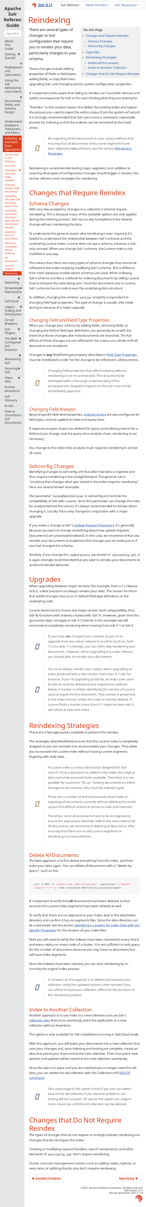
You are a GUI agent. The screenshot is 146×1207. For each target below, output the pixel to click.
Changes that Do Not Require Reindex (112, 74)
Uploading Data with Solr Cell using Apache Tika (12, 201)
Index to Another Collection (107, 68)
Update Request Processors (94, 525)
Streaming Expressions (13, 290)
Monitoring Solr (13, 359)
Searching (12, 281)
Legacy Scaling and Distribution (13, 310)
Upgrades (93, 52)
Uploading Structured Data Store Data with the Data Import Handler (12, 219)
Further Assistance (12, 389)
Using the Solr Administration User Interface (15, 86)
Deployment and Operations (13, 69)
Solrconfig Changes (102, 46)
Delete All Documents (103, 63)
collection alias (39, 1020)
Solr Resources (125, 5)
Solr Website (70, 5)
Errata (9, 406)
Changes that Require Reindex (107, 36)
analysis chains (95, 414)
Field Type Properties (122, 355)
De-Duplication (11, 259)
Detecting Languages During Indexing (11, 248)
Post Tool (10, 165)
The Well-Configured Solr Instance (13, 344)
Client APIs (12, 380)
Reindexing (11, 273)
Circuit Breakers (11, 322)
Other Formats (96, 5)
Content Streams (9, 267)
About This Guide (9, 45)
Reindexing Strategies (101, 57)
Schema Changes (100, 41)
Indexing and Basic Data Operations (13, 144)
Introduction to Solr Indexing (12, 158)
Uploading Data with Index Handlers (13, 175)
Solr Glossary (11, 398)
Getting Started (12, 56)
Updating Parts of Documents (11, 235)
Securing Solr (12, 370)
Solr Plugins (12, 331)
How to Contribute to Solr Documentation (16, 417)
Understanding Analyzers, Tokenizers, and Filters (15, 125)
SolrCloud (12, 299)
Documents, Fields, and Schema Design (13, 104)
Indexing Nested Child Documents (12, 188)
